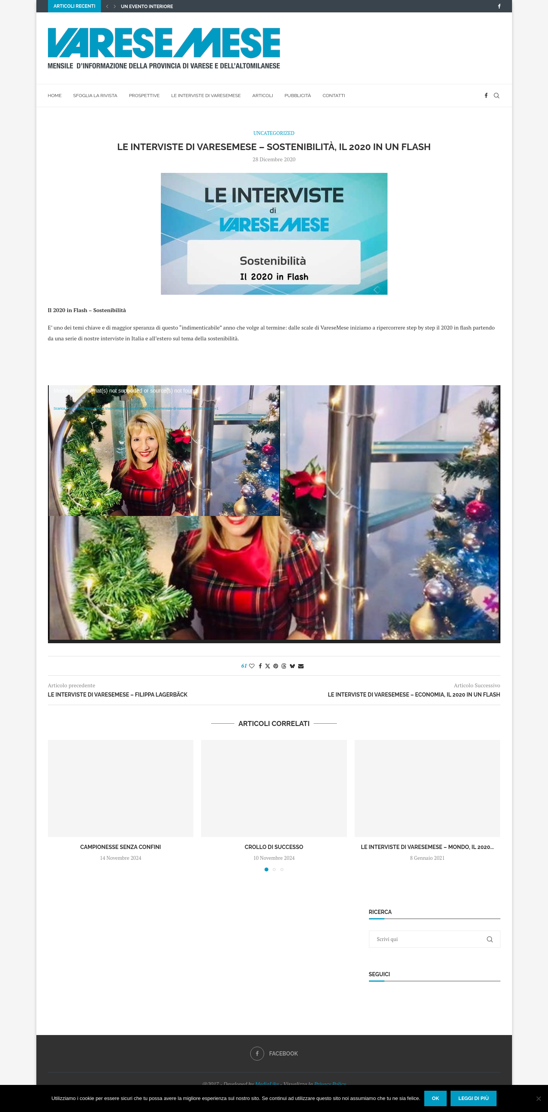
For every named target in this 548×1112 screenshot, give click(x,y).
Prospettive (144, 95)
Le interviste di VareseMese (206, 95)
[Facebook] (499, 6)
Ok (435, 1098)
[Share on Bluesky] (292, 666)
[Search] (496, 95)
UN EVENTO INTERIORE (147, 6)
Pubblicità (298, 95)
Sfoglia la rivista (95, 95)
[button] (107, 6)
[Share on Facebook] (260, 666)
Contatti (334, 95)
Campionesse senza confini (120, 847)
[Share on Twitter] (267, 666)
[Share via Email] (301, 666)
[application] (274, 514)
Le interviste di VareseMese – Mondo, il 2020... (427, 847)
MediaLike (267, 1084)
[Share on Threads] (284, 666)
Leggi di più (473, 1098)
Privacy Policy (330, 1084)
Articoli (263, 95)
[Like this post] (251, 666)
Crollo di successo (274, 847)
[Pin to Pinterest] (275, 666)
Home (55, 95)
